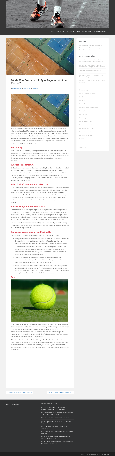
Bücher (83, 100)
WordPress (106, 454)
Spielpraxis (84, 114)
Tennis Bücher (60, 31)
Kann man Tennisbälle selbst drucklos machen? (90, 71)
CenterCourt (95, 50)
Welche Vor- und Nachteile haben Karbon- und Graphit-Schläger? (57, 432)
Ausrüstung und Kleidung (88, 93)
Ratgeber (69, 31)
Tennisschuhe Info (86, 125)
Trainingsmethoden (87, 135)
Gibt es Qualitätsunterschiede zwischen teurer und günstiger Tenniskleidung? (55, 437)
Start (52, 31)
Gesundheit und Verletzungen (89, 107)
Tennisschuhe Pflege (87, 132)
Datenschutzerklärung (12, 404)
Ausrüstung (84, 90)
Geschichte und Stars (87, 104)
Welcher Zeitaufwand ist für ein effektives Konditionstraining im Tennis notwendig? (91, 60)
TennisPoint (82, 50)
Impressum (82, 147)
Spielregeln (36, 88)
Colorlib (94, 454)
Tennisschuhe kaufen (87, 128)
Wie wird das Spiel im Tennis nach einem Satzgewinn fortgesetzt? (91, 76)
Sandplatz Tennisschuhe (84, 31)
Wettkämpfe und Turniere (88, 139)
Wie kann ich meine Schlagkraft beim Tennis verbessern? (92, 81)
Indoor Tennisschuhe (100, 31)
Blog (82, 97)
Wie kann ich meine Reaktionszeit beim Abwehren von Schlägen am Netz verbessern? (92, 66)
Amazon (97, 48)
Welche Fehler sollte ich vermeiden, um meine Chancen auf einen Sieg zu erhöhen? (57, 442)
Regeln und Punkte (86, 111)
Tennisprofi (26, 88)
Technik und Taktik (86, 121)
